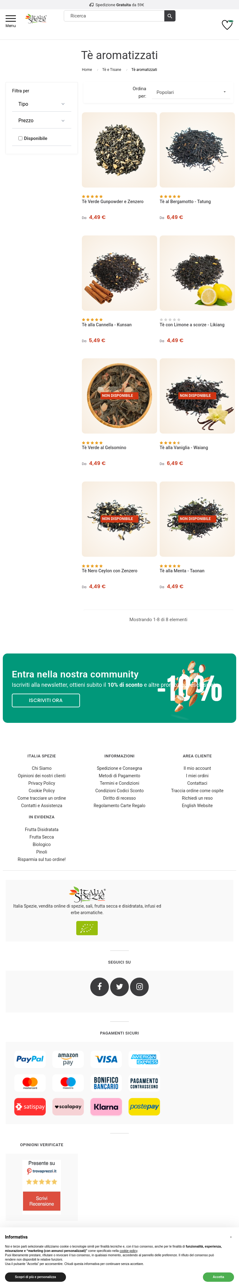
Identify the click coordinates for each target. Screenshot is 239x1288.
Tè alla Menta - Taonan (182, 570)
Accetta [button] (218, 1277)
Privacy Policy (41, 783)
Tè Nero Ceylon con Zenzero (110, 570)
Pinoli (41, 851)
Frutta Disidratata (42, 829)
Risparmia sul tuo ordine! (42, 859)
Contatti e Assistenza (41, 805)
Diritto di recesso (119, 798)
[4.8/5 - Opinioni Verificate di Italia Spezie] (42, 1187)
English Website (197, 805)
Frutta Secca (42, 837)
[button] (231, 1237)
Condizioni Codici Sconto (119, 790)
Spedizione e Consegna (119, 768)
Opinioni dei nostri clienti (41, 775)
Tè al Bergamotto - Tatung (185, 201)
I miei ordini (197, 775)
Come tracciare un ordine (41, 798)
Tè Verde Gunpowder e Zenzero (112, 201)
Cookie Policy (42, 790)
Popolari (193, 91)
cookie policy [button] (128, 1251)
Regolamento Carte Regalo (119, 805)
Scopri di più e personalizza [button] (35, 1277)
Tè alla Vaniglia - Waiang (184, 447)
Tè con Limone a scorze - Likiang (192, 324)
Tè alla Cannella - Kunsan (107, 324)
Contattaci (197, 783)
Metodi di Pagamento (119, 775)
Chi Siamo (41, 768)
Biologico (42, 844)
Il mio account (197, 768)
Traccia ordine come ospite (197, 790)
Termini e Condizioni (119, 783)
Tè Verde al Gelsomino (104, 447)
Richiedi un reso (197, 798)
